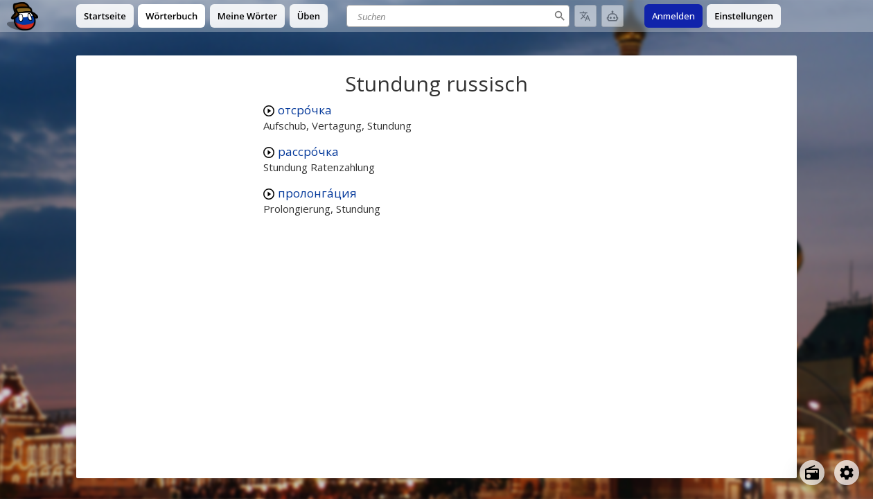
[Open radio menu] (812, 472)
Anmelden (673, 16)
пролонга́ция (317, 193)
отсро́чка (305, 110)
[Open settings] (846, 472)
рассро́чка (308, 151)
